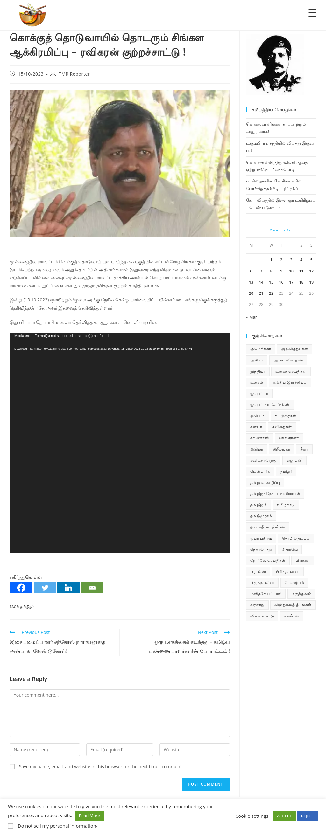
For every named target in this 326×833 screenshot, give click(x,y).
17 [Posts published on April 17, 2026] (291, 282)
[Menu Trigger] (312, 12)
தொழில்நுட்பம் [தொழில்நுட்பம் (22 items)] (296, 538)
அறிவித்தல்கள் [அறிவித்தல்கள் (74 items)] (294, 349)
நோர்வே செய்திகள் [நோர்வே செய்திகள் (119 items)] (268, 560)
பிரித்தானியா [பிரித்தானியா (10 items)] (288, 571)
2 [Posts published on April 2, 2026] (281, 260)
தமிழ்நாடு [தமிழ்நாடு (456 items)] (286, 504)
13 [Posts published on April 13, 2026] (251, 282)
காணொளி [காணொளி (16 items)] (259, 438)
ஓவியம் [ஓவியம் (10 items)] (257, 415)
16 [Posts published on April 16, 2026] (281, 282)
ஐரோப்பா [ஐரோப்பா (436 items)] (259, 393)
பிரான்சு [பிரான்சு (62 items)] (302, 560)
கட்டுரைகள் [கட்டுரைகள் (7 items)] (285, 415)
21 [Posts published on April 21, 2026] (261, 293)
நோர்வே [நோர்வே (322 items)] (290, 549)
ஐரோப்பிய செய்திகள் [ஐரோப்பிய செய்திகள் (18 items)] (270, 404)
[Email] (92, 587)
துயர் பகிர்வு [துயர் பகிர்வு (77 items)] (261, 538)
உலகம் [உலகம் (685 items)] (256, 382)
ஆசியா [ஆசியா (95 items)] (256, 360)
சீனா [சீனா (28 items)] (304, 449)
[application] (120, 443)
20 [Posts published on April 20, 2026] (251, 293)
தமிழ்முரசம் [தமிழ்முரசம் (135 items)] (261, 516)
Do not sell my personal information (57, 826)
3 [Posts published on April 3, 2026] (291, 260)
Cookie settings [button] (251, 816)
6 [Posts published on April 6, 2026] (251, 271)
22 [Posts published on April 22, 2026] (271, 293)
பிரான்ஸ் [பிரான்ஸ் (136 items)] (258, 571)
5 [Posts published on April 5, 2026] (311, 260)
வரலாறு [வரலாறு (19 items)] (257, 605)
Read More (89, 815)
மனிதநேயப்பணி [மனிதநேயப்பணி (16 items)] (265, 593)
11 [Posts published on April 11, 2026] (301, 271)
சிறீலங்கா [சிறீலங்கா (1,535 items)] (281, 449)
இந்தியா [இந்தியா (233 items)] (258, 371)
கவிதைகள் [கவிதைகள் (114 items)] (282, 427)
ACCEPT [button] (284, 816)
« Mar (251, 317)
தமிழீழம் (27, 606)
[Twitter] (45, 587)
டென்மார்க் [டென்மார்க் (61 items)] (260, 471)
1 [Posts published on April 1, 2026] (271, 260)
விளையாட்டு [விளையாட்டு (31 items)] (262, 616)
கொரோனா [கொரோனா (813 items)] (289, 438)
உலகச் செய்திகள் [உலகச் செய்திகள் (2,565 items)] (291, 371)
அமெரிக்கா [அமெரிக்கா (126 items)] (260, 349)
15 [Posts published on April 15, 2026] (271, 282)
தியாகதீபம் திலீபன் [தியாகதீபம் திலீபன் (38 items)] (267, 527)
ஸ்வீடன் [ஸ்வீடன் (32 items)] (291, 616)
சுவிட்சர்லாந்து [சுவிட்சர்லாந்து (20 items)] (263, 460)
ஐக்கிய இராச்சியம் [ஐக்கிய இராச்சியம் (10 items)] (290, 382)
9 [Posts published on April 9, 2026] (281, 271)
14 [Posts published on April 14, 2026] (261, 282)
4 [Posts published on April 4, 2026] (301, 260)
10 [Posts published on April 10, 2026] (291, 271)
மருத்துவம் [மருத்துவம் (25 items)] (301, 593)
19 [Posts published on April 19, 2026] (311, 282)
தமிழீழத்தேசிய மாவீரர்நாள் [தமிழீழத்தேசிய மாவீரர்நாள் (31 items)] (275, 493)
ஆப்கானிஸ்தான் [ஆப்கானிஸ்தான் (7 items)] (288, 360)
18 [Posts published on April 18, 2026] (301, 282)
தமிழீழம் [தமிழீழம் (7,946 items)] (258, 504)
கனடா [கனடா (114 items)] (256, 427)
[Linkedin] (68, 587)
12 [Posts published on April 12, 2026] (311, 271)
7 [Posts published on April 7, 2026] (261, 271)
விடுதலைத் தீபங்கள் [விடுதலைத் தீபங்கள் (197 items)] (293, 605)
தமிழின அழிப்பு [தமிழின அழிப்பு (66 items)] (265, 482)
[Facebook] (21, 587)
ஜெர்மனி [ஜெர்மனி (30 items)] (295, 460)
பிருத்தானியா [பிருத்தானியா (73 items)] (262, 582)
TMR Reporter (74, 74)
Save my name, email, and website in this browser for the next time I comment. (101, 766)
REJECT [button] (307, 816)
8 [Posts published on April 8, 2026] (271, 271)
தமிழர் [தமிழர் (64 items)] (286, 471)
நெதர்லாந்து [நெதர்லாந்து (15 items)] (261, 549)
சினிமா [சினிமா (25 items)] (256, 449)
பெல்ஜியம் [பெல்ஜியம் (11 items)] (294, 582)
